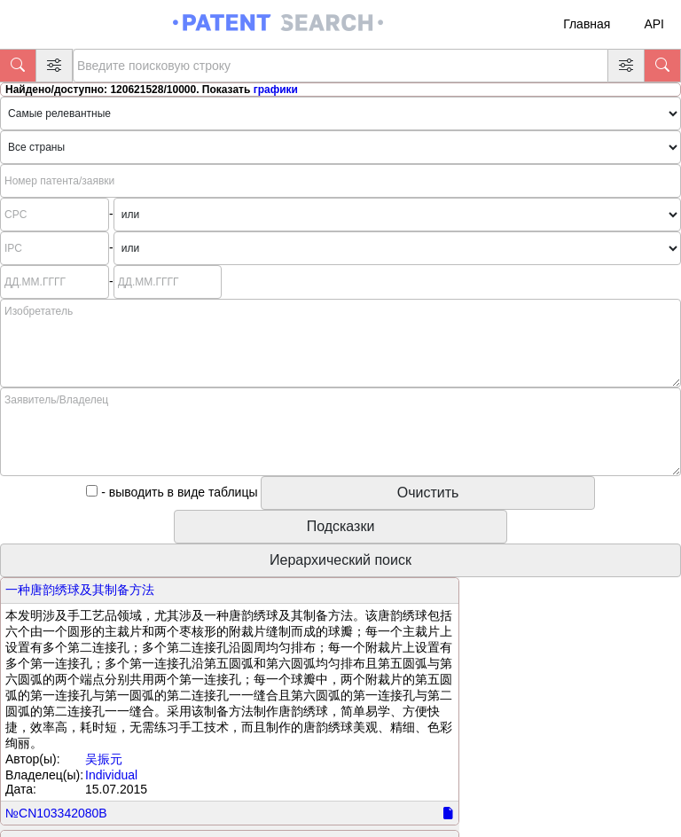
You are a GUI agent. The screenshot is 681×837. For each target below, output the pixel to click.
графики (276, 89)
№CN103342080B (56, 813)
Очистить (428, 492)
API (654, 24)
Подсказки (341, 526)
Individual (111, 775)
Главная (586, 24)
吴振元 (103, 759)
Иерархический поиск (340, 559)
